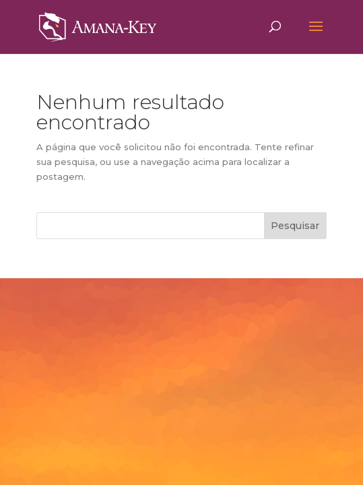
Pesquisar (295, 226)
